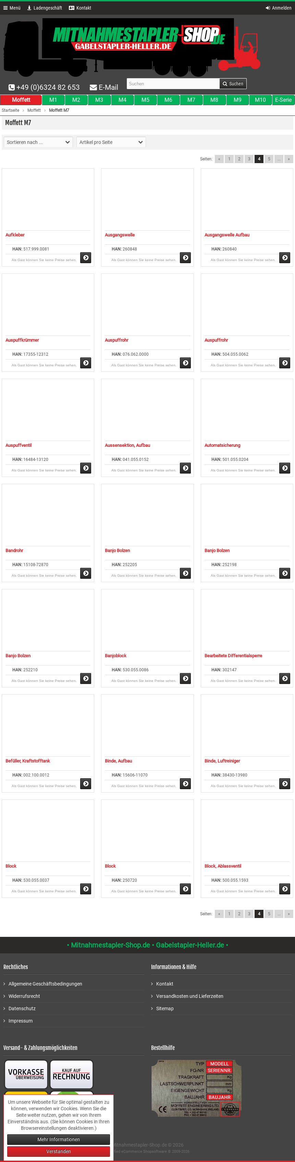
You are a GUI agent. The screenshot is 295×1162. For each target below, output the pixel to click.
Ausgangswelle (120, 234)
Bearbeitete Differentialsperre (233, 655)
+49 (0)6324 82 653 (44, 87)
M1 (53, 100)
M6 (168, 100)
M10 (260, 100)
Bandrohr (14, 550)
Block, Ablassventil (223, 866)
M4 (122, 100)
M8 (214, 100)
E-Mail (104, 87)
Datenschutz (19, 1008)
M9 (238, 100)
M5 (145, 100)
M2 (76, 100)
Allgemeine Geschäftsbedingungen (42, 984)
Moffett (21, 100)
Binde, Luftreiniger (222, 760)
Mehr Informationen (58, 1139)
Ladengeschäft (44, 8)
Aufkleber (14, 234)
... (279, 159)
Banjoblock (115, 655)
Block (10, 866)
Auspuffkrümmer (22, 340)
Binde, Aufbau (118, 760)
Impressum (18, 1021)
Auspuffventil (18, 445)
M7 (191, 100)
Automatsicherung (222, 445)
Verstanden (58, 1151)
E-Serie (283, 100)
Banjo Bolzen (117, 550)
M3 (99, 100)
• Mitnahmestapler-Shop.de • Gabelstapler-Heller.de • (147, 945)
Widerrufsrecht (21, 996)
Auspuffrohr (116, 340)
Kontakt (162, 984)
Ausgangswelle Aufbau (227, 234)
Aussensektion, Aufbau (127, 445)
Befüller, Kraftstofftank (27, 760)
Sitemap (162, 1008)
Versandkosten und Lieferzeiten (187, 996)
